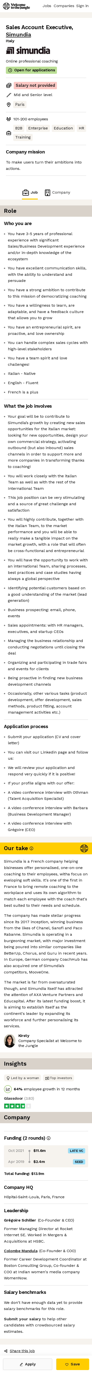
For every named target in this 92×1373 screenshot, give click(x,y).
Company (57, 193)
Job (30, 193)
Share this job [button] (19, 1350)
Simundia (18, 34)
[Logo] (16, 6)
